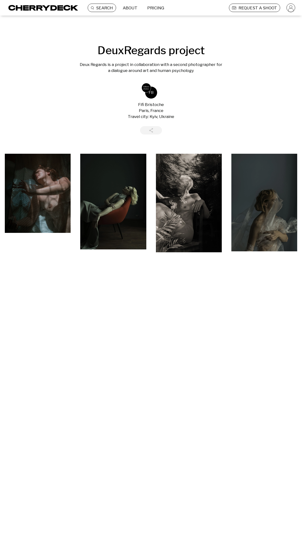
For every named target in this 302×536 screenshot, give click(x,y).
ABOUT (130, 8)
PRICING (155, 8)
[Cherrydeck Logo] (41, 8)
